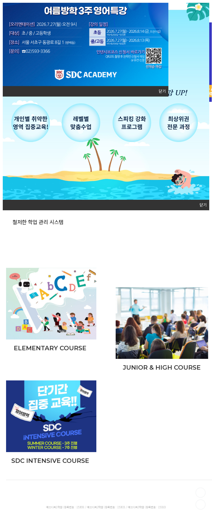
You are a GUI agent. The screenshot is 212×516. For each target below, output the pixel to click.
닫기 (162, 91)
